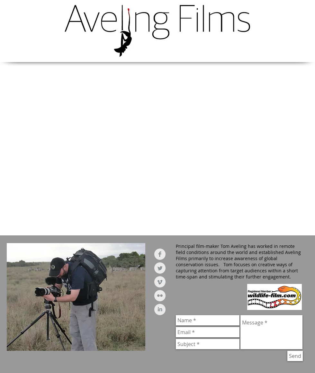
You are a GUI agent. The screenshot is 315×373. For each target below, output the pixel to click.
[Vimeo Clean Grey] (160, 281)
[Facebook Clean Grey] (160, 254)
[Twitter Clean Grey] (160, 268)
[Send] (295, 356)
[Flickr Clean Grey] (160, 295)
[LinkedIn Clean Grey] (160, 309)
